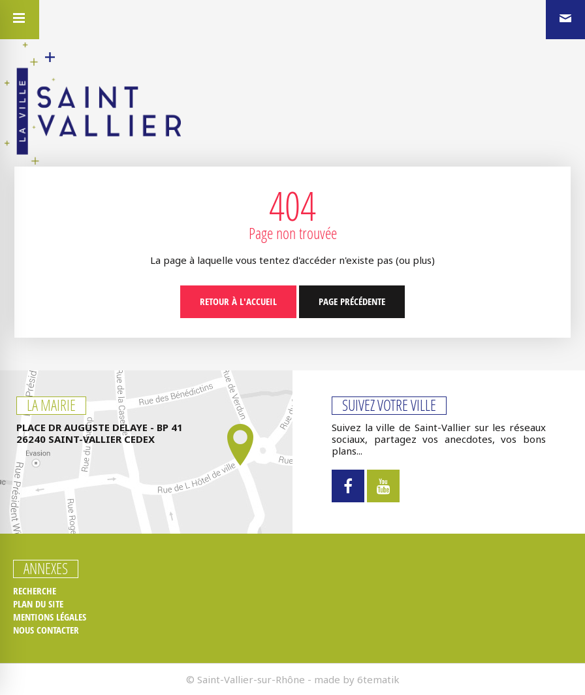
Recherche (34, 591)
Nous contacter (46, 630)
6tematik (378, 679)
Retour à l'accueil (238, 301)
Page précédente (352, 301)
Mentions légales (49, 617)
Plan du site (38, 604)
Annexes (46, 569)
